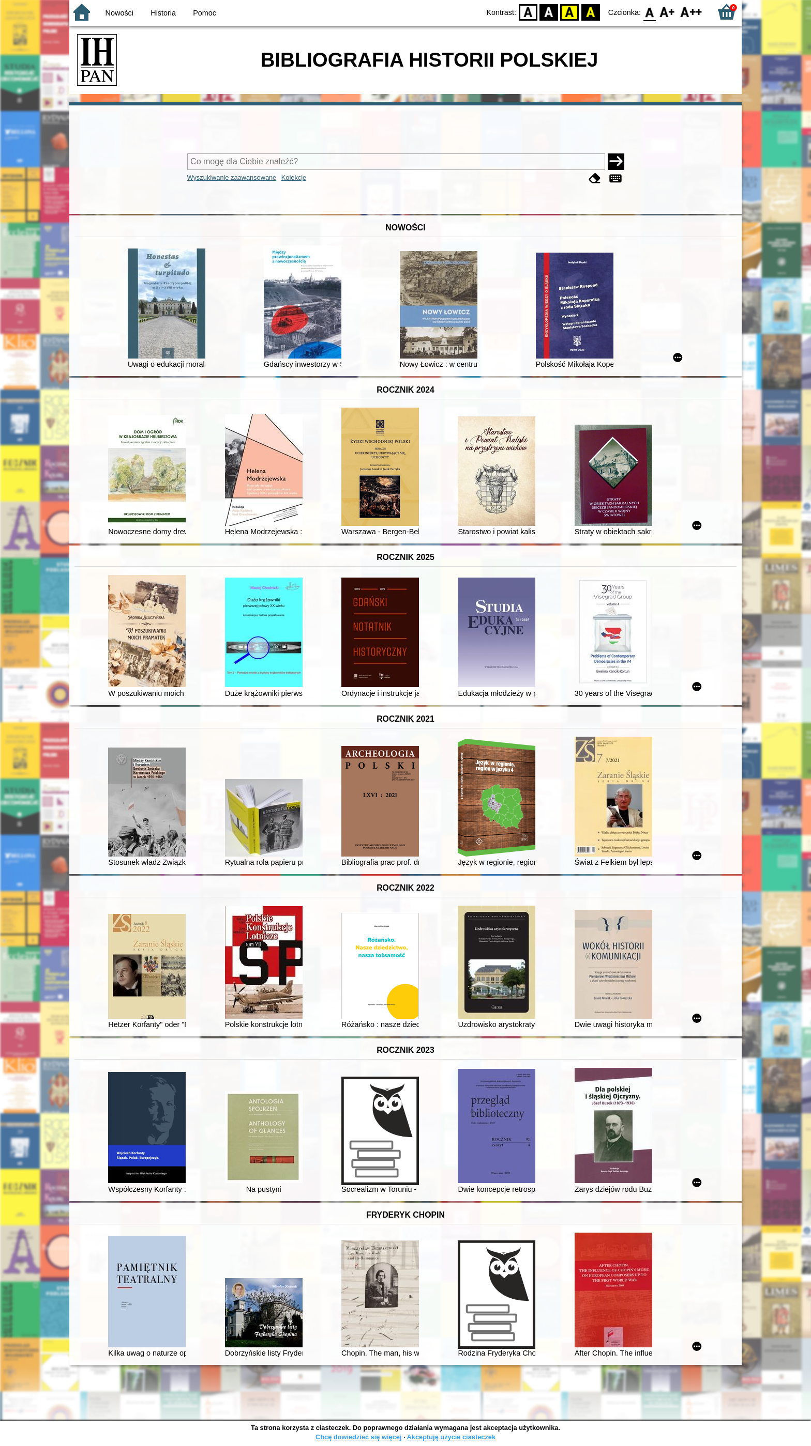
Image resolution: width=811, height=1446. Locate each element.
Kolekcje (293, 177)
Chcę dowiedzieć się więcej (358, 1437)
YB (569, 11)
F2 (691, 11)
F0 (649, 11)
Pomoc (204, 13)
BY (590, 11)
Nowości (119, 13)
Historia (163, 13)
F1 (667, 11)
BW (548, 11)
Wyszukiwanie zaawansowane (232, 177)
